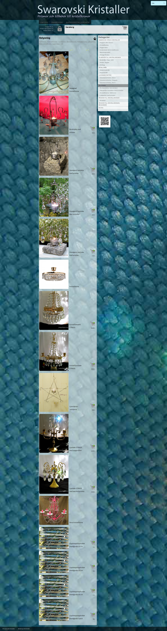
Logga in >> (49, 26)
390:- (93, 410)
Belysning (102, 85)
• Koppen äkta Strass (106, 43)
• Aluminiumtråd (104, 70)
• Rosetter (102, 100)
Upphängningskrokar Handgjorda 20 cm (77, 569)
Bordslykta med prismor (75, 130)
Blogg (101, 108)
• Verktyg (102, 65)
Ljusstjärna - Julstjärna (73, 408)
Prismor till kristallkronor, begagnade (109, 104)
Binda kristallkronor (78, 22)
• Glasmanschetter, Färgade (108, 80)
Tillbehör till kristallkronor (110, 57)
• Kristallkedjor (104, 45)
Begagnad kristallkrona (74, 89)
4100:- (93, 451)
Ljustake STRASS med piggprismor (75, 449)
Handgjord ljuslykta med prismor (76, 171)
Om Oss (44, 22)
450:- (93, 215)
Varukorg (70, 27)
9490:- (93, 328)
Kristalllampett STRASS (75, 326)
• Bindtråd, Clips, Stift (106, 60)
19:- (94, 571)
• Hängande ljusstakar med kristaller (111, 90)
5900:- (93, 369)
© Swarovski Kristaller (9, 629)
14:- (94, 547)
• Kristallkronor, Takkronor (107, 93)
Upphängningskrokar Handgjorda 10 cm (77, 545)
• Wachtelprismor (104, 52)
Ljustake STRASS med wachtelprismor (76, 489)
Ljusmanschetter (105, 75)
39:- (94, 619)
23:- (94, 595)
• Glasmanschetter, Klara (107, 83)
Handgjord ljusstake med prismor (76, 253)
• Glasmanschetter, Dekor (107, 78)
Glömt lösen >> (48, 30)
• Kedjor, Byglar (104, 62)
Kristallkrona (74, 287)
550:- (93, 133)
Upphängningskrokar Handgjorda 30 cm (77, 593)
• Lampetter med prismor (107, 95)
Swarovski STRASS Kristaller (109, 40)
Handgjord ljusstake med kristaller (76, 212)
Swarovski (57, 22)
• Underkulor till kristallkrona (109, 50)
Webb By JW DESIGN (24, 629)
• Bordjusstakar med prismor (108, 88)
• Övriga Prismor (104, 55)
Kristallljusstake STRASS (75, 367)
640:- (93, 174)
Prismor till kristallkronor (109, 98)
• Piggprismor (103, 47)
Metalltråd (103, 67)
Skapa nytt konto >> (46, 28)
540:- (93, 256)
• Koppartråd (103, 72)
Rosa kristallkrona (76, 522)
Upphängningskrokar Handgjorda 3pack (77, 617)
